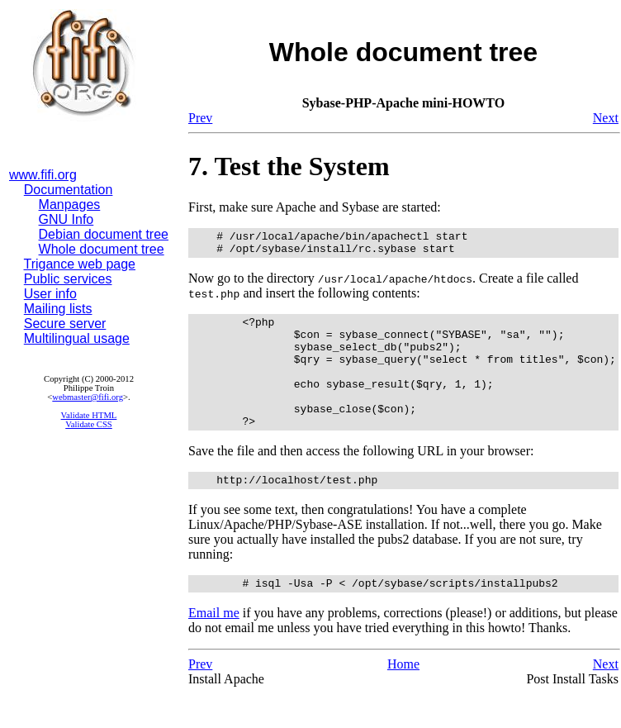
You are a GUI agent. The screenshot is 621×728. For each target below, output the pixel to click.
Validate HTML (89, 415)
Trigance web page (80, 264)
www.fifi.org (43, 175)
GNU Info (66, 219)
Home (403, 696)
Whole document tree (101, 249)
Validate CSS (88, 424)
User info (50, 294)
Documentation (68, 190)
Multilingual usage (77, 338)
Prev (200, 118)
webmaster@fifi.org (87, 397)
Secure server (65, 323)
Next (606, 118)
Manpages (70, 204)
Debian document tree (103, 234)
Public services (68, 279)
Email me (213, 645)
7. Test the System (289, 166)
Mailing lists (58, 309)
